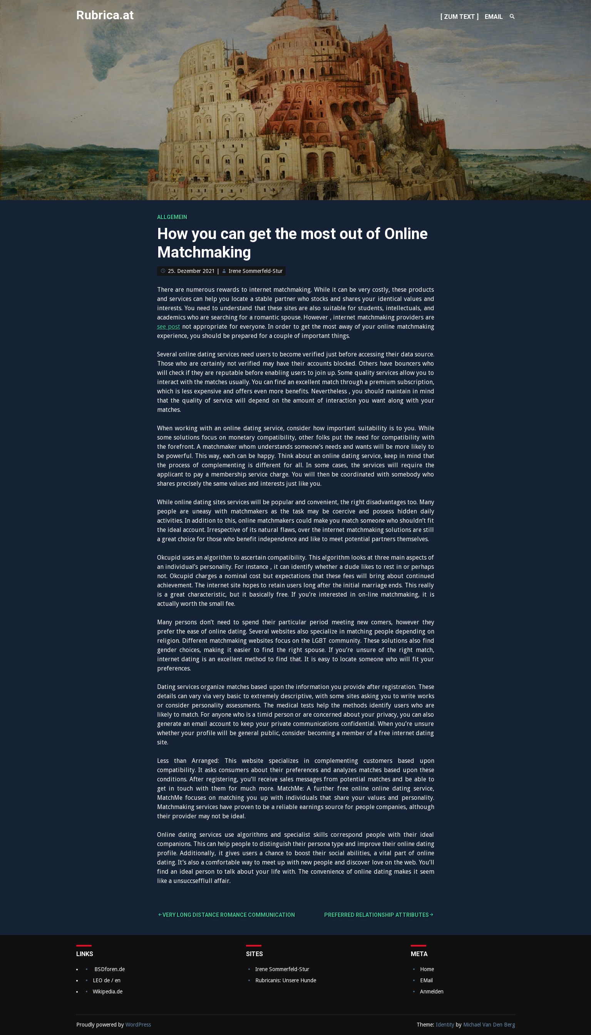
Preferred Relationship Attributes (376, 915)
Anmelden (432, 991)
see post (168, 326)
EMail (426, 980)
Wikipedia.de (107, 991)
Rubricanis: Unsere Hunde (285, 980)
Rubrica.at (105, 15)
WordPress (138, 1025)
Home (427, 969)
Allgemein (172, 217)
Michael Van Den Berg (489, 1025)
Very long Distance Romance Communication (228, 915)
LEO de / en (107, 980)
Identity (445, 1025)
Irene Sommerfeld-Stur (256, 271)
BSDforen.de (109, 969)
